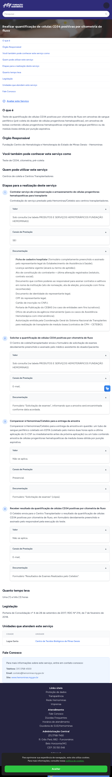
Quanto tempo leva (11, 72)
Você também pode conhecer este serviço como (26, 53)
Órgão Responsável (11, 47)
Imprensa (56, 704)
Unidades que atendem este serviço (19, 85)
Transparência (56, 696)
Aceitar (56, 768)
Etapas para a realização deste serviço (20, 66)
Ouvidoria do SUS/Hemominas (56, 725)
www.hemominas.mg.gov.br (24, 677)
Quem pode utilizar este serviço (17, 59)
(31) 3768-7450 (56, 735)
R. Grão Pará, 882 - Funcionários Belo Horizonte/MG (56, 741)
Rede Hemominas (56, 700)
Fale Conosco (9, 91)
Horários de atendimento (56, 721)
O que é (6, 40)
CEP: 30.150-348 (56, 747)
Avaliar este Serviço (15, 101)
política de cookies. (75, 760)
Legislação (7, 78)
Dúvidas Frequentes (56, 717)
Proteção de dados (56, 692)
